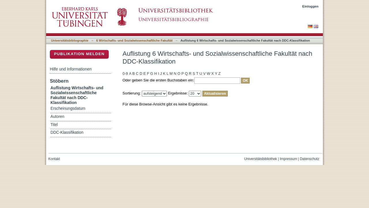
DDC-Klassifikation (66, 132)
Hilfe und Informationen (71, 69)
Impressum (288, 159)
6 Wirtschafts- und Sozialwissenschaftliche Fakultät (134, 40)
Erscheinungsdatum (67, 108)
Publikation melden (79, 54)
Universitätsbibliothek (260, 159)
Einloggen (310, 6)
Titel (54, 124)
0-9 (125, 73)
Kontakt (54, 159)
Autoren (57, 116)
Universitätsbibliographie (69, 40)
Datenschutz (309, 159)
